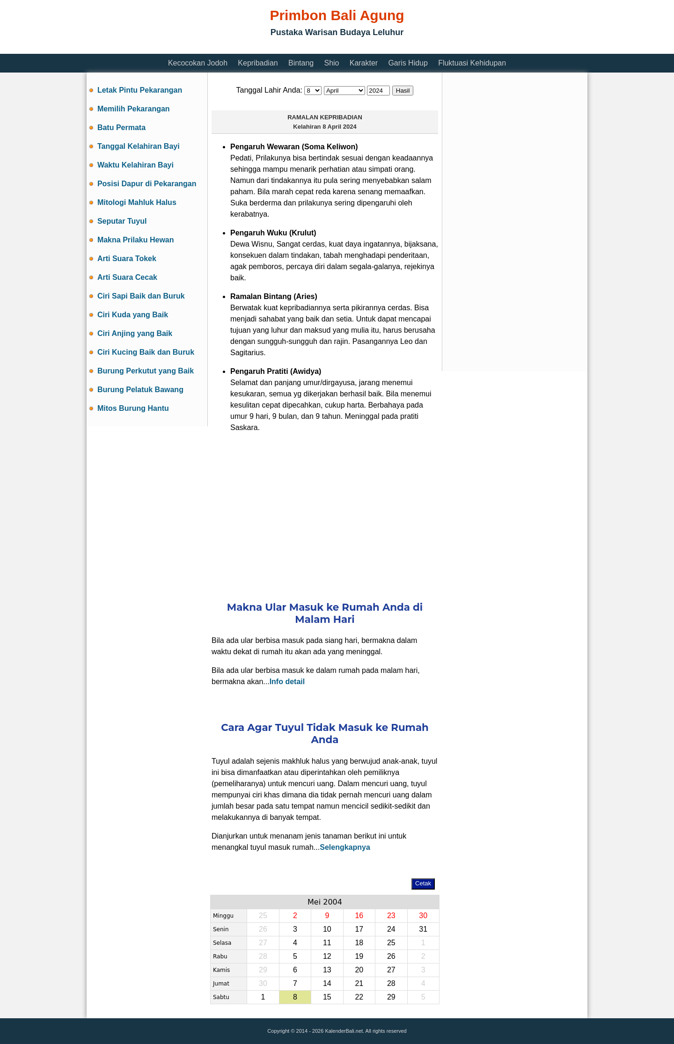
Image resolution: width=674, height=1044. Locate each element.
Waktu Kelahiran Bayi (135, 165)
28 (391, 983)
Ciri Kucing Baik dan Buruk (145, 352)
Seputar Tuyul (122, 221)
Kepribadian (258, 63)
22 (359, 997)
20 (359, 970)
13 (327, 970)
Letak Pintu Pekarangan (139, 90)
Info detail (287, 682)
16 (359, 916)
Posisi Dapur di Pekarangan (147, 184)
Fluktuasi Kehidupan (472, 63)
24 (391, 929)
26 (391, 956)
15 (327, 997)
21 (359, 983)
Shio (331, 63)
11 (327, 943)
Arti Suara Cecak (127, 277)
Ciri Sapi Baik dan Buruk (141, 296)
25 (391, 943)
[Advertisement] (257, 47)
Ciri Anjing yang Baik (134, 333)
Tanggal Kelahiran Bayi (138, 146)
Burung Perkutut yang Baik (145, 371)
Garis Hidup (407, 63)
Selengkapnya (345, 847)
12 (327, 956)
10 (327, 929)
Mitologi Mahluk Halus (136, 202)
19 (359, 956)
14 (327, 983)
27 (391, 970)
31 (423, 929)
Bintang (301, 63)
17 (359, 929)
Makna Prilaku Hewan (135, 240)
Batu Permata (121, 127)
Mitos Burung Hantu (133, 408)
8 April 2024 (339, 126)
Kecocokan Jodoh (197, 63)
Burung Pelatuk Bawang (140, 390)
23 (391, 916)
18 (359, 943)
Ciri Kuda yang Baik (132, 315)
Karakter (364, 63)
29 (391, 997)
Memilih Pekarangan (133, 109)
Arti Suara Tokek (126, 259)
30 (423, 916)
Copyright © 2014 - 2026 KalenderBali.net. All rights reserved (336, 1031)
